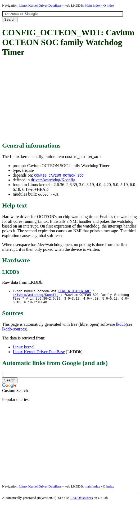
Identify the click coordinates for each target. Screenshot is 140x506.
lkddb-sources (14, 331)
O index (108, 5)
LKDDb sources (81, 500)
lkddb (121, 327)
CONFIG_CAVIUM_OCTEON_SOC (59, 175)
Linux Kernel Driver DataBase (40, 5)
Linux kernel (23, 349)
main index (92, 489)
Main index (93, 5)
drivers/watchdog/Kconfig (53, 180)
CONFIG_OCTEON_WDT (74, 291)
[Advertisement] (71, 100)
